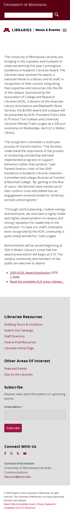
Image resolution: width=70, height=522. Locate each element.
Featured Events (15, 368)
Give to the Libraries (18, 374)
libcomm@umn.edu (17, 477)
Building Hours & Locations (23, 324)
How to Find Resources (20, 342)
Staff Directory (14, 336)
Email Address (13, 407)
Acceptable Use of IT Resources (19, 508)
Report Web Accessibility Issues (19, 504)
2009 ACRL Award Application (30, 273)
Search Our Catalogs (18, 330)
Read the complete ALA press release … (37, 282)
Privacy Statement (46, 504)
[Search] (28, 15)
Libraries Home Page (19, 348)
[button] (65, 30)
